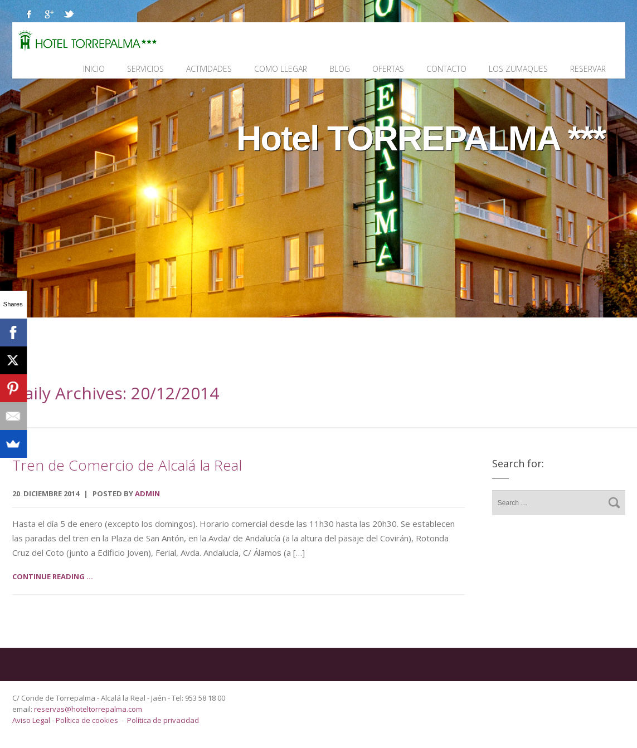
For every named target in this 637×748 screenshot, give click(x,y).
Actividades (209, 68)
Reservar (588, 68)
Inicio (94, 68)
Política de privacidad (163, 720)
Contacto (446, 68)
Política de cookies (87, 720)
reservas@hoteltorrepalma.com (89, 709)
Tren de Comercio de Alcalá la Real (127, 465)
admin (147, 493)
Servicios (145, 68)
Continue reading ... (52, 576)
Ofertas (388, 68)
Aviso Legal (32, 720)
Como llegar (280, 68)
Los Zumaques (518, 68)
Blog (339, 68)
